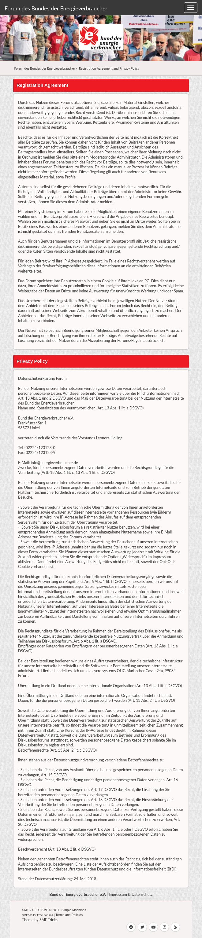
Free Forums (45, 915)
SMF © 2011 (50, 910)
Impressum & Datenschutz (131, 894)
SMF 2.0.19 (30, 910)
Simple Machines (74, 910)
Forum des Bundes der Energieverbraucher (56, 8)
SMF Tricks (48, 920)
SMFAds (27, 915)
